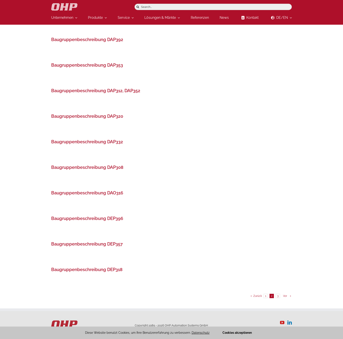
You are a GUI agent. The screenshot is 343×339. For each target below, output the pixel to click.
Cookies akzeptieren (237, 332)
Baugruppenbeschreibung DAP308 (87, 167)
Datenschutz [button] (201, 332)
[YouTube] (282, 322)
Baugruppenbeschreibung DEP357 (87, 244)
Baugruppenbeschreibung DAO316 (87, 192)
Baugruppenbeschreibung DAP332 (87, 141)
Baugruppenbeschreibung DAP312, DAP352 (95, 90)
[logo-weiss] (64, 5)
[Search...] (213, 7)
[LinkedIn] (289, 322)
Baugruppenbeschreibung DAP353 (87, 65)
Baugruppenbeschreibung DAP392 (87, 39)
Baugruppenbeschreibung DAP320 (87, 116)
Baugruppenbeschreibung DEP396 (87, 218)
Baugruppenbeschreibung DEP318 (86, 269)
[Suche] (138, 7)
